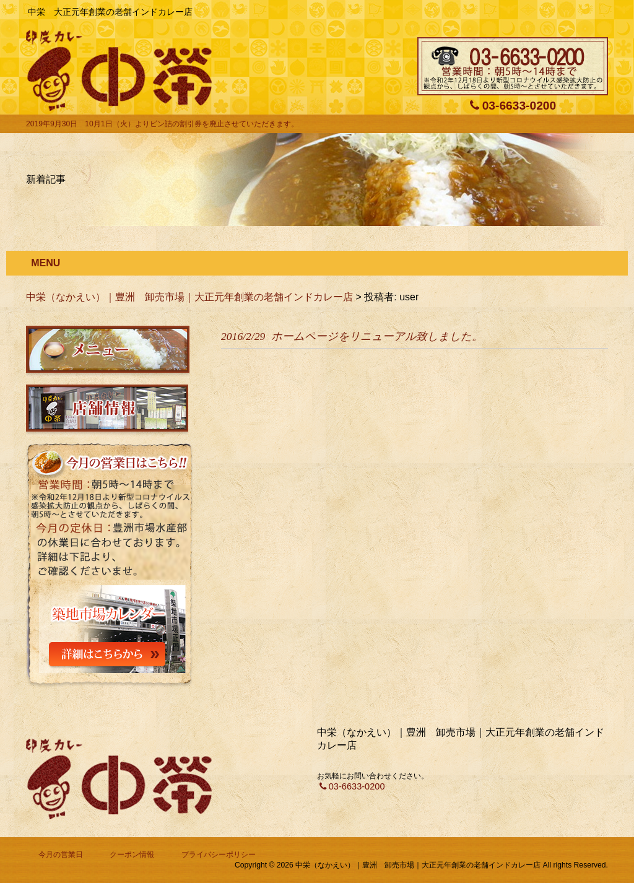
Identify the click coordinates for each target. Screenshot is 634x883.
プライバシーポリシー (218, 854)
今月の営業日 (60, 854)
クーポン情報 (132, 854)
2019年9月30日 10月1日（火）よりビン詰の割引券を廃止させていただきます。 (162, 124)
